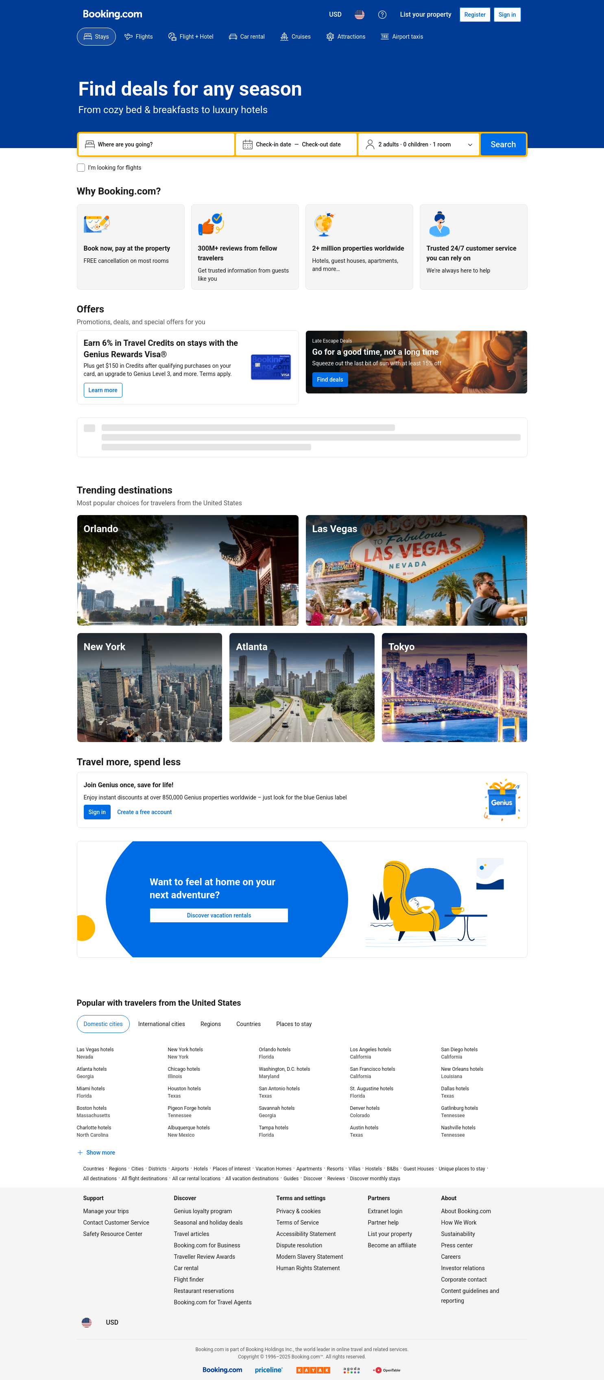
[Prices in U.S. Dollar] (335, 14)
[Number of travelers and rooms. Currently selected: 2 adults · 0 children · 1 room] (419, 144)
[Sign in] (507, 14)
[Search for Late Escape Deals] (330, 379)
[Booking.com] (112, 15)
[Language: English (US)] (359, 14)
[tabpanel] (302, 1103)
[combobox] (163, 144)
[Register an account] (475, 14)
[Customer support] (382, 14)
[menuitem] (96, 37)
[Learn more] (103, 390)
